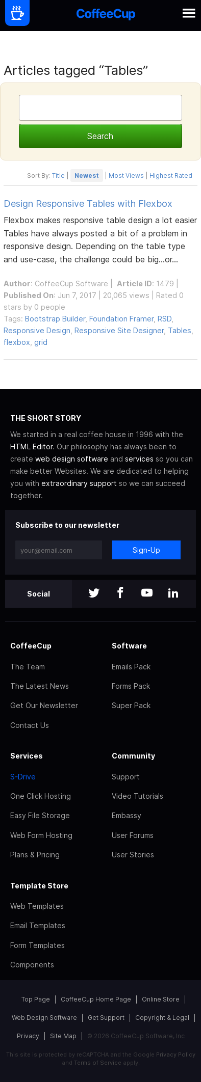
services (139, 458)
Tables (179, 330)
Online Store (161, 999)
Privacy (28, 1036)
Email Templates (37, 925)
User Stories (133, 854)
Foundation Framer (121, 318)
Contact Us (29, 725)
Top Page (35, 999)
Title (58, 175)
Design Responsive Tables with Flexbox (88, 203)
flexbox (17, 342)
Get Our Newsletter (44, 705)
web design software (71, 458)
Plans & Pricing (35, 854)
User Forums (133, 835)
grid (40, 342)
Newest (86, 175)
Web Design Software (44, 1017)
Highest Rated (170, 175)
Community (133, 755)
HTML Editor (31, 446)
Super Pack (131, 705)
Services (26, 755)
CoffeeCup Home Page (96, 999)
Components (32, 964)
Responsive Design (37, 330)
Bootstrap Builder (55, 318)
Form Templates (37, 945)
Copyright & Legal (162, 1017)
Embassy (126, 815)
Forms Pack (131, 686)
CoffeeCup (31, 645)
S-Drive (23, 776)
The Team (27, 666)
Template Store (39, 885)
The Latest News (39, 686)
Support (126, 776)
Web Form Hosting (41, 835)
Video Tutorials (137, 796)
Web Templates (37, 906)
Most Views (126, 175)
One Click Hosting (40, 796)
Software (129, 645)
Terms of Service (97, 1062)
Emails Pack (131, 666)
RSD (164, 318)
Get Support (106, 1017)
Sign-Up (146, 550)
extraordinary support (79, 483)
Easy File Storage (40, 815)
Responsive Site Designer (119, 330)
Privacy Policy (175, 1054)
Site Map (63, 1036)
